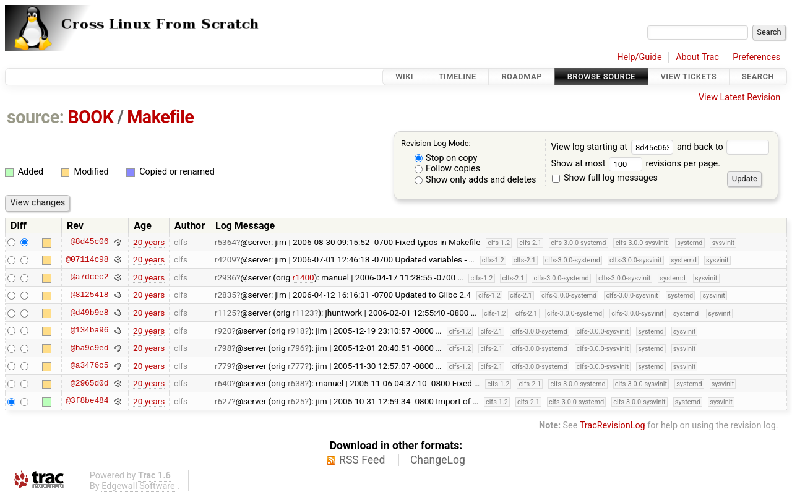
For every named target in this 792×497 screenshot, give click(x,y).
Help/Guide (639, 57)
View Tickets (689, 76)
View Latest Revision (739, 97)
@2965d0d (89, 383)
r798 (223, 348)
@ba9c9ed (89, 347)
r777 (296, 366)
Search (758, 76)
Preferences (756, 57)
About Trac (697, 57)
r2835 (225, 295)
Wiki (404, 76)
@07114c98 (87, 259)
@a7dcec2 (89, 277)
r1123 (303, 313)
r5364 (225, 242)
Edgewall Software (138, 486)
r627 (223, 401)
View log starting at (614, 147)
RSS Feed (362, 460)
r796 (296, 348)
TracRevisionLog (612, 425)
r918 (296, 330)
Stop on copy (446, 158)
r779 (223, 366)
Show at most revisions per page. (635, 163)
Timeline (457, 76)
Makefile (160, 116)
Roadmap (521, 76)
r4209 (225, 259)
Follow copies (448, 168)
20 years (149, 242)
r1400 (303, 277)
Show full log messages (605, 178)
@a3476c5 (89, 365)
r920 (223, 330)
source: (35, 116)
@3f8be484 (87, 401)
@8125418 (89, 294)
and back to (723, 147)
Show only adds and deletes (475, 180)
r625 (296, 401)
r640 (223, 383)
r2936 (225, 277)
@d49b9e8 (89, 312)
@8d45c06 (89, 242)
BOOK (90, 116)
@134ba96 (89, 330)
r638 (296, 383)
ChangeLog (437, 460)
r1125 (225, 313)
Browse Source (601, 76)
